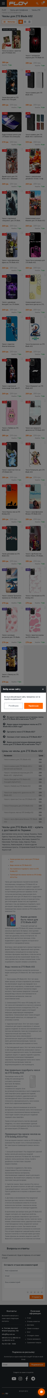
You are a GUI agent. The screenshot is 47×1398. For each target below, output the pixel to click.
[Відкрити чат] (41, 1392)
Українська (33, 706)
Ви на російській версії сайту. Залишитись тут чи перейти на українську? (22, 698)
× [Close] (43, 689)
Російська (13, 706)
